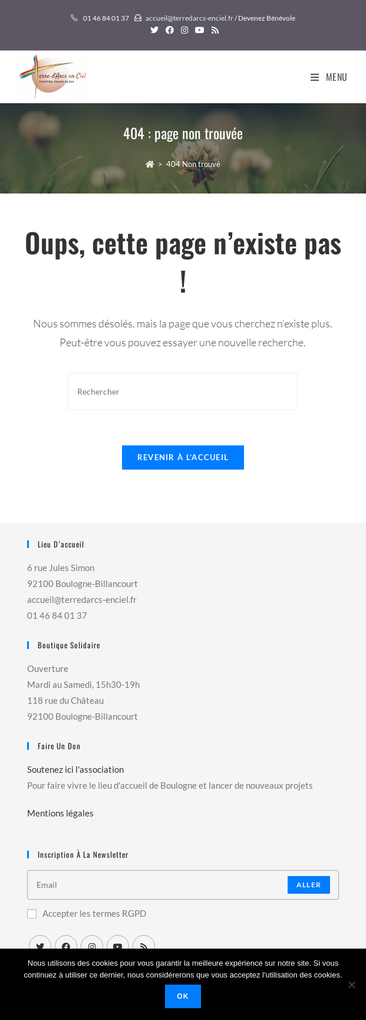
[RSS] (144, 946)
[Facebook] (66, 946)
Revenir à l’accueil (183, 457)
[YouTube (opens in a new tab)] (200, 30)
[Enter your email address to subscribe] (183, 885)
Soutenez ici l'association (75, 769)
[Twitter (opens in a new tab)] (154, 30)
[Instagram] (92, 946)
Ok (183, 996)
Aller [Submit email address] (308, 884)
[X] (40, 946)
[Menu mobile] (329, 77)
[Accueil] (150, 164)
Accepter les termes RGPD (86, 913)
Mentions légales (60, 813)
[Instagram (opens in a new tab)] (184, 30)
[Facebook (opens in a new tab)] (169, 30)
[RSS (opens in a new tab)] (213, 30)
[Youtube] (118, 946)
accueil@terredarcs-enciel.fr (189, 18)
